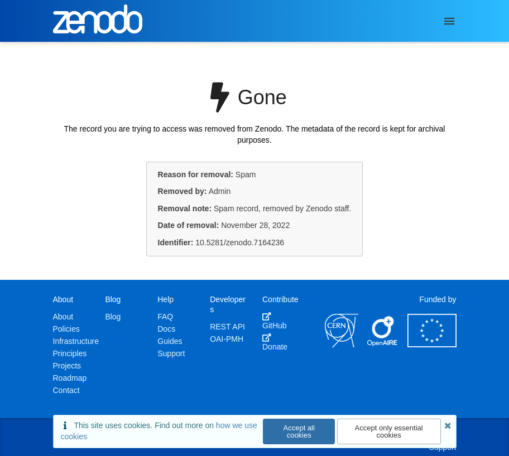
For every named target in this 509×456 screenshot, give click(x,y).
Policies (66, 328)
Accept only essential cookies (389, 431)
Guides (169, 341)
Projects (67, 365)
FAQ (165, 316)
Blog (113, 316)
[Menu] (449, 21)
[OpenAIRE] (383, 344)
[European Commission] (432, 344)
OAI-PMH (226, 338)
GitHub (274, 321)
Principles (70, 353)
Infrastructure (76, 341)
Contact (66, 390)
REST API (227, 326)
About (63, 316)
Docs (166, 328)
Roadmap (70, 377)
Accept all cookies (299, 431)
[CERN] (341, 344)
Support (171, 353)
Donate (274, 342)
